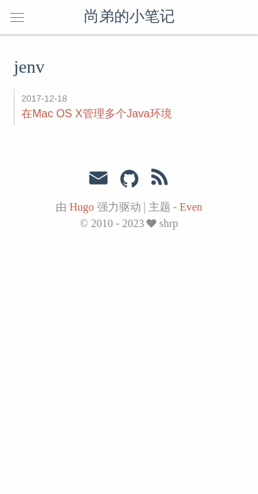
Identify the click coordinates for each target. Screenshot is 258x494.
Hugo (81, 207)
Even (191, 207)
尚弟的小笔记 (129, 17)
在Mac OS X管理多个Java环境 (96, 113)
